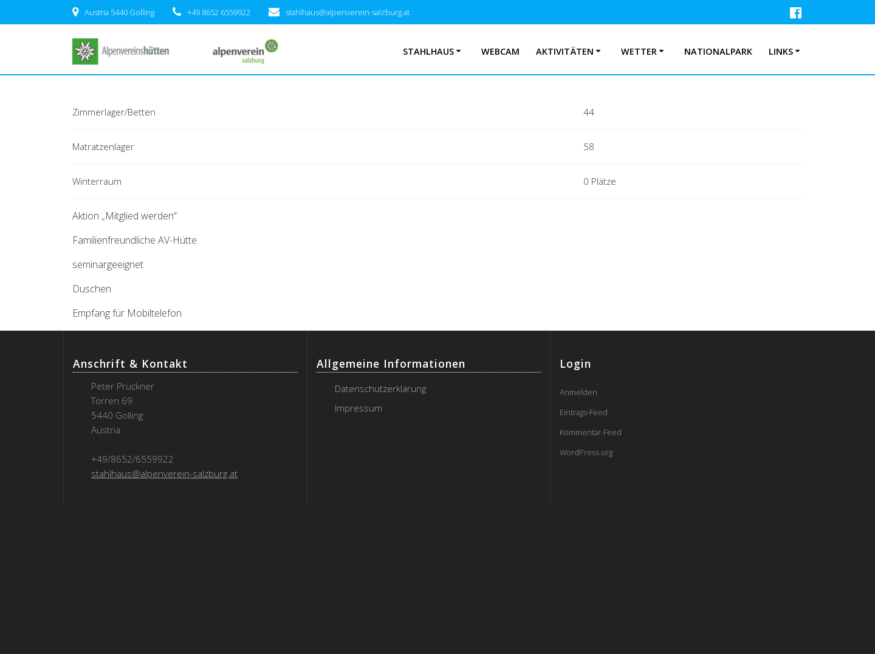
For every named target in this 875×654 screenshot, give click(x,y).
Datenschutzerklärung (380, 388)
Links (781, 51)
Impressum (358, 408)
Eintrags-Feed (584, 412)
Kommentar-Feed (591, 432)
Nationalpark (718, 51)
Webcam (500, 51)
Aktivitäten (565, 51)
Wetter (639, 51)
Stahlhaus (428, 51)
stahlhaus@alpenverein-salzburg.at (164, 473)
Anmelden (578, 392)
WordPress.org (586, 452)
